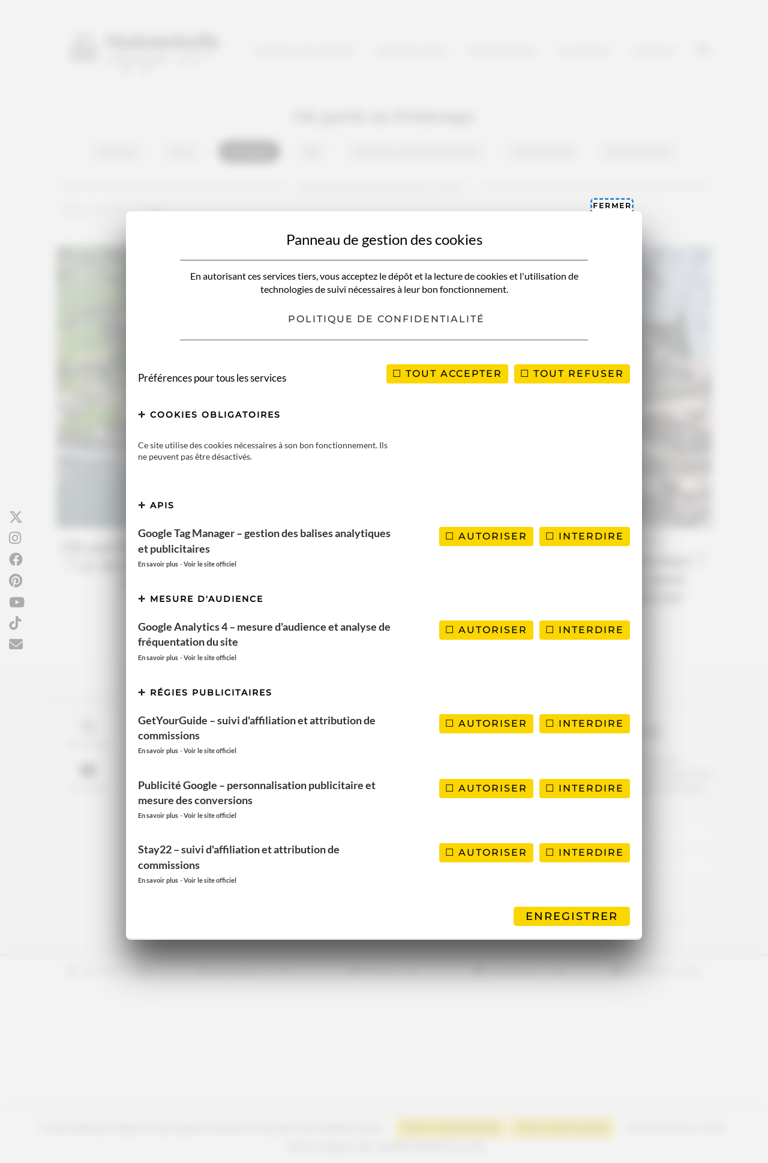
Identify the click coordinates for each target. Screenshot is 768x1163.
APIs (156, 505)
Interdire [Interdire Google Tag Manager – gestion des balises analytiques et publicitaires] (584, 536)
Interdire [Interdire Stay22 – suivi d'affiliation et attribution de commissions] (584, 852)
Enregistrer (572, 916)
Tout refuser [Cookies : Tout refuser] (572, 373)
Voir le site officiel (210, 564)
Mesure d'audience (200, 599)
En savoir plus (158, 564)
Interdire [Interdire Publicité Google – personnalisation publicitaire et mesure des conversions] (584, 788)
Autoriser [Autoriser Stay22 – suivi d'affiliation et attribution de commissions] (486, 852)
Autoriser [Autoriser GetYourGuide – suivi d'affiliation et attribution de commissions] (486, 723)
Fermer (612, 205)
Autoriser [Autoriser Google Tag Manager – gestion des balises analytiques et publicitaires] (486, 536)
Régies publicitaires (205, 692)
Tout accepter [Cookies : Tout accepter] (447, 373)
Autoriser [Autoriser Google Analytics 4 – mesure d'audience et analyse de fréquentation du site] (486, 630)
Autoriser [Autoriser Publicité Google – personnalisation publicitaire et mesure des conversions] (486, 788)
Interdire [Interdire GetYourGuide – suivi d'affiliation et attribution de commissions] (584, 723)
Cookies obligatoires (209, 414)
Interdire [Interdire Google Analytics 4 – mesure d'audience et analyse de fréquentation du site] (584, 630)
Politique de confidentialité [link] (386, 319)
